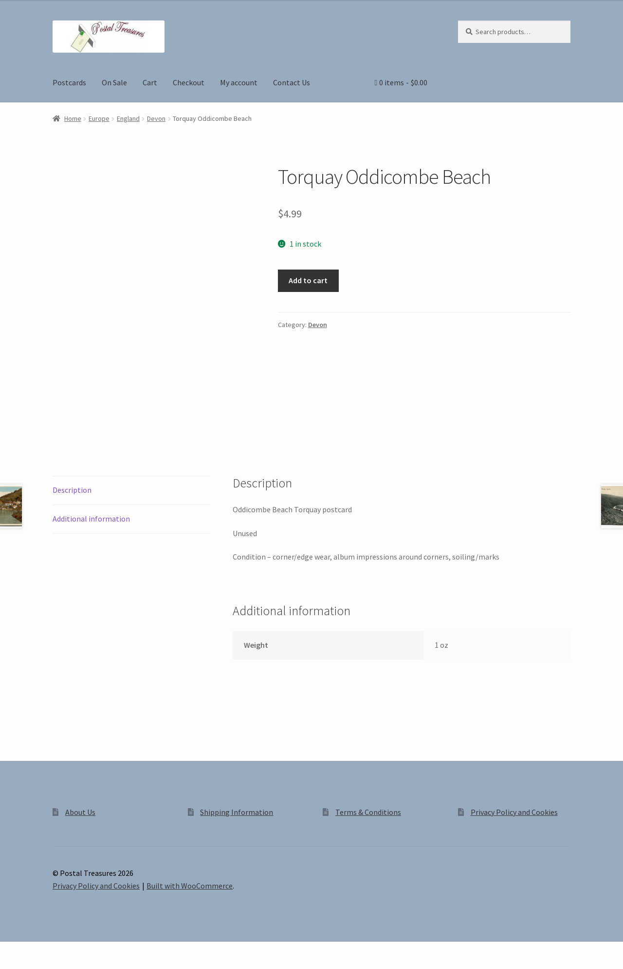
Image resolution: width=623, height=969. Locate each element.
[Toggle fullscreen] (34, 950)
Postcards (69, 82)
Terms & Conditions (368, 812)
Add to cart (308, 280)
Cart (150, 82)
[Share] (58, 950)
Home (72, 118)
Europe (99, 118)
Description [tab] (72, 490)
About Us (80, 812)
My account (238, 82)
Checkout (188, 82)
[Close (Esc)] (81, 950)
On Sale (114, 82)
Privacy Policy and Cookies (514, 812)
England (128, 118)
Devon (156, 118)
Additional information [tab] (91, 518)
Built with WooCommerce (190, 886)
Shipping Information (236, 812)
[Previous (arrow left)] (11, 964)
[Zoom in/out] (11, 950)
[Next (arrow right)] (34, 964)
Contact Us (291, 82)
